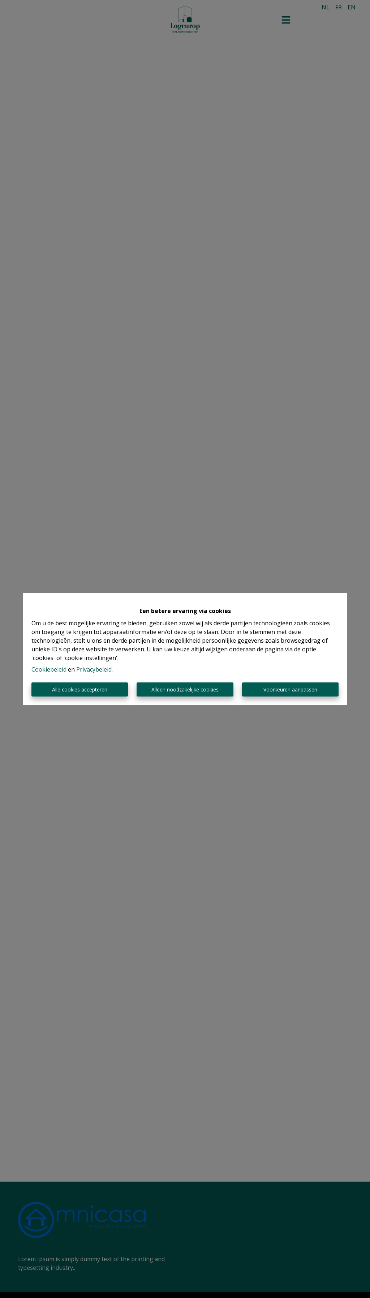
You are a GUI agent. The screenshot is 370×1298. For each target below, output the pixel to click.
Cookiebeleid (48, 669)
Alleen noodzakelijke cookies (185, 689)
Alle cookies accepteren (79, 689)
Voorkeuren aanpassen (290, 689)
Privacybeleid (94, 669)
